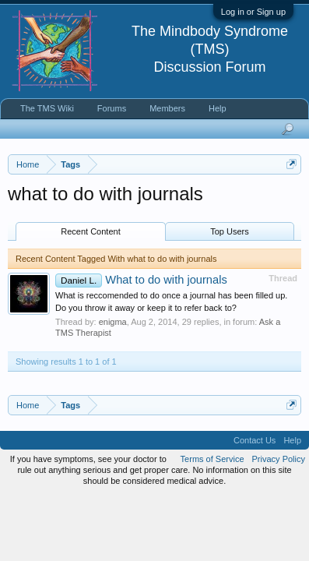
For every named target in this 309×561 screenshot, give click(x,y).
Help (217, 108)
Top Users (229, 231)
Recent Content (90, 231)
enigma (113, 321)
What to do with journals (141, 279)
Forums (111, 108)
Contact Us (255, 440)
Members (167, 108)
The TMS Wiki (47, 108)
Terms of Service (212, 459)
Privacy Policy (278, 459)
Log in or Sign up (253, 11)
